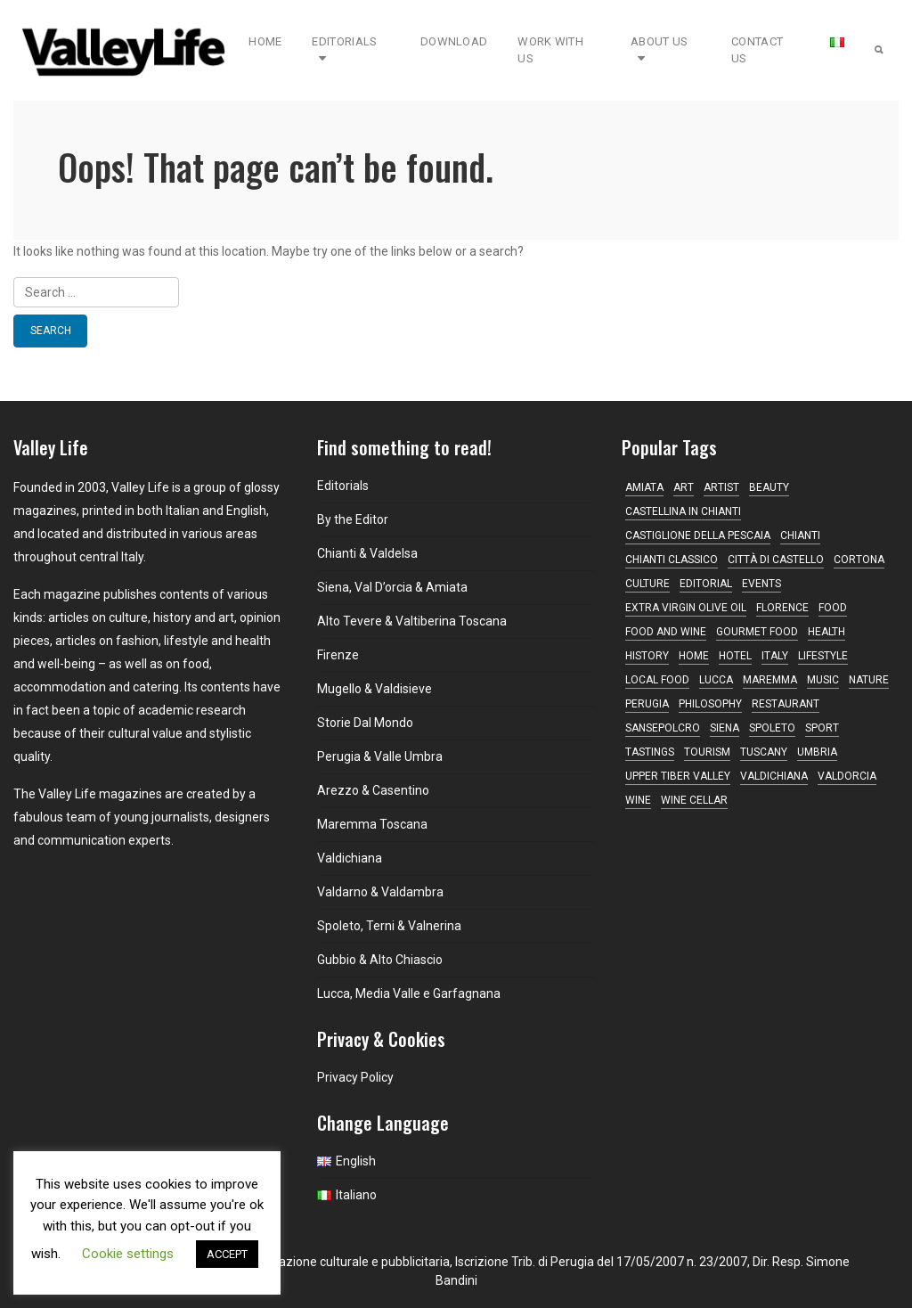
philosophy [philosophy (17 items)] (710, 704)
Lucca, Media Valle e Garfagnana (409, 993)
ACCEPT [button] (227, 1254)
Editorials (344, 50)
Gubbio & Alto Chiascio (380, 959)
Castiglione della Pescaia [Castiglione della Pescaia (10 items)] (697, 535)
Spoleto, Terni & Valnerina (389, 926)
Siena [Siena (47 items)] (724, 728)
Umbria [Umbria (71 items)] (817, 752)
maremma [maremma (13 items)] (770, 680)
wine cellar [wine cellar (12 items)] (694, 800)
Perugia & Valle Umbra (380, 756)
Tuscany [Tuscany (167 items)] (763, 752)
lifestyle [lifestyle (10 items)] (823, 656)
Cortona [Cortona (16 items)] (859, 559)
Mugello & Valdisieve (374, 689)
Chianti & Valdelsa (367, 553)
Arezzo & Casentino (373, 790)
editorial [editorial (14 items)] (706, 583)
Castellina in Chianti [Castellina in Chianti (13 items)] (683, 511)
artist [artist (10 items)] (721, 487)
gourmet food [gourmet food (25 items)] (757, 631)
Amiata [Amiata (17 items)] (644, 487)
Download (453, 41)
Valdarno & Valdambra (380, 892)
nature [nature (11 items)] (869, 680)
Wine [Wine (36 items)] (638, 800)
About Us (659, 50)
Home (264, 41)
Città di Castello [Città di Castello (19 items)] (776, 559)
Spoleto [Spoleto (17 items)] (772, 728)
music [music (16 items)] (823, 680)
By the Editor (352, 519)
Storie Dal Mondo (365, 722)
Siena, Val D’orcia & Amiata (392, 587)
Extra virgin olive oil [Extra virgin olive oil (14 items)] (685, 607)
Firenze (338, 655)
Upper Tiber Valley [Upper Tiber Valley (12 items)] (677, 776)
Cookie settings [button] (128, 1254)
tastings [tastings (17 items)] (649, 752)
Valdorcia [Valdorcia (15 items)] (847, 776)
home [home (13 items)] (694, 656)
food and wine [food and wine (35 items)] (665, 631)
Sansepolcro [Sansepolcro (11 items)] (662, 728)
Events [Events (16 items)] (761, 583)
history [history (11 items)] (647, 656)
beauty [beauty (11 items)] (769, 487)
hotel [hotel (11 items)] (735, 656)
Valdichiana (349, 858)
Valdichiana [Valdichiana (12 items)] (774, 776)
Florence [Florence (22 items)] (782, 607)
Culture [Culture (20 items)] (647, 583)
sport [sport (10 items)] (822, 728)
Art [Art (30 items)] (683, 487)
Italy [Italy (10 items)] (774, 656)
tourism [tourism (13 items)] (707, 752)
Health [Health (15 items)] (826, 631)
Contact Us (757, 50)
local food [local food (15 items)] (657, 680)
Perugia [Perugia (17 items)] (647, 704)
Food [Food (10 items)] (832, 607)
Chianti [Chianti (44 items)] (800, 535)
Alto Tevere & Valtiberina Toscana (412, 621)
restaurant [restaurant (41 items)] (785, 704)
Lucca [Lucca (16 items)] (716, 680)
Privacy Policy (355, 1077)
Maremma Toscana (372, 824)
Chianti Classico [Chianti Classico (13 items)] (671, 559)
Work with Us (550, 50)
